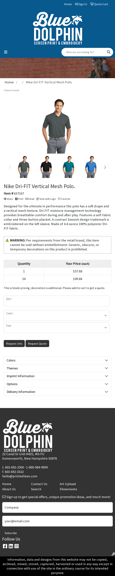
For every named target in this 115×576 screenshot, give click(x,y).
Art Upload (68, 484)
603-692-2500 (14, 467)
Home (6, 484)
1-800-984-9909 (37, 467)
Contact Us (39, 484)
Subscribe (11, 533)
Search (36, 489)
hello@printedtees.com (19, 476)
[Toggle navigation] (6, 52)
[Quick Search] (82, 52)
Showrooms (68, 489)
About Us (9, 489)
